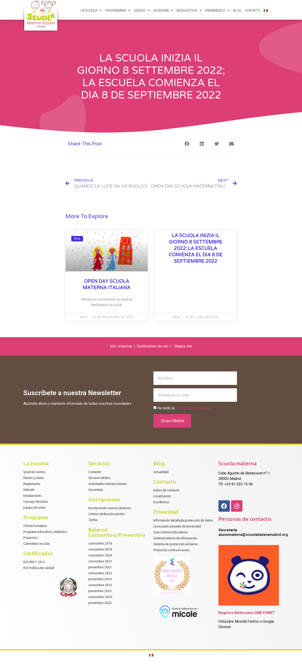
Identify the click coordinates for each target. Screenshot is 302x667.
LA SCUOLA (91, 10)
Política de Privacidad (192, 408)
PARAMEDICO (217, 10)
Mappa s (181, 346)
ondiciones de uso (154, 346)
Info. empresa (121, 346)
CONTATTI (252, 10)
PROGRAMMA (117, 10)
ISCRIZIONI (163, 10)
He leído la (183, 408)
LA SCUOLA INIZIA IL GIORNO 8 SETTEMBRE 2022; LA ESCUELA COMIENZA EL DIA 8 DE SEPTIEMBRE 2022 (195, 248)
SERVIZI (142, 10)
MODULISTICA (189, 10)
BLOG (237, 10)
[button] (187, 144)
